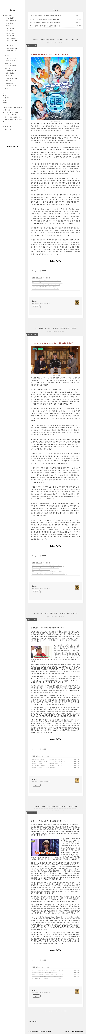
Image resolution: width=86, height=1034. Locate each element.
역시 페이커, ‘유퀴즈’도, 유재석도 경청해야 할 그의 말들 (44, 19)
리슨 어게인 (9, 35)
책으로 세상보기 (11, 78)
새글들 (6, 55)
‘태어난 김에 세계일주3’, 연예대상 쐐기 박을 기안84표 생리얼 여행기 (48, 574)
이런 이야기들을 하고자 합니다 (11, 117)
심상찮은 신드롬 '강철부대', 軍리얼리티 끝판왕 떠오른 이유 (46, 763)
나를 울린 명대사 (10, 58)
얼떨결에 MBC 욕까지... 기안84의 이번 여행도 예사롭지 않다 (46, 281)
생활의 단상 (9, 73)
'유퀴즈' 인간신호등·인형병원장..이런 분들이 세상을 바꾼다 (45, 22)
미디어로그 (6, 98)
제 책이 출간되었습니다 (9, 114)
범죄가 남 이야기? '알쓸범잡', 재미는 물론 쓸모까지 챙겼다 (46, 765)
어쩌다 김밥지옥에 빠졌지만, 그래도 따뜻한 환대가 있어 (45, 568)
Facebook (40, 1031)
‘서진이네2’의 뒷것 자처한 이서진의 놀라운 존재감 (44, 287)
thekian (12, 10)
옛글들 (7, 15)
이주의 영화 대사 (11, 48)
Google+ (49, 1031)
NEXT (65, 1011)
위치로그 (5, 100)
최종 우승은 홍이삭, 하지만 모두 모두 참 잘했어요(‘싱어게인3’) (47, 566)
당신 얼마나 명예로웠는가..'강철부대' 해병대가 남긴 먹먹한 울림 (47, 761)
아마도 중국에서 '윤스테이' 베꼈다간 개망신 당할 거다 (45, 767)
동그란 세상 (10, 28)
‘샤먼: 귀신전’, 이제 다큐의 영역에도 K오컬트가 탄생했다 (45, 289)
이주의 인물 (9, 45)
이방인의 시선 (7, 126)
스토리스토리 (10, 83)
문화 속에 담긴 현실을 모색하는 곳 (41, 303)
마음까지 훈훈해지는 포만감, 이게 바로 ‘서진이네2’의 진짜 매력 (47, 283)
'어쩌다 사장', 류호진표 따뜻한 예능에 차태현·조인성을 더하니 (47, 976)
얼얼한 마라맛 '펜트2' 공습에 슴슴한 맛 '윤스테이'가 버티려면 (46, 974)
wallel (81, 1031)
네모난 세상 (10, 18)
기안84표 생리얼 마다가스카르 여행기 (41, 570)
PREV (45, 1011)
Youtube (45, 1031)
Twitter (36, 1031)
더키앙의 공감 (7, 129)
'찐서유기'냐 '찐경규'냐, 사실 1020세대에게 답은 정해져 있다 (46, 970)
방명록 (5, 102)
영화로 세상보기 (11, 23)
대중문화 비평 (10, 33)
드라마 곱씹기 (11, 20)
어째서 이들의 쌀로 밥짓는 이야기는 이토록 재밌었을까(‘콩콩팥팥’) (48, 572)
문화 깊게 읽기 (10, 80)
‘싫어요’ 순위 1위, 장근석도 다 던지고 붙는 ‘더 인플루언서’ (46, 285)
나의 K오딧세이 (10, 70)
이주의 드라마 (10, 38)
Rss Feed (30, 1031)
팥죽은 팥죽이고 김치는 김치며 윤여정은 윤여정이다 (44, 972)
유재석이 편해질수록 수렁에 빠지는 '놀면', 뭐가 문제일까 (45, 26)
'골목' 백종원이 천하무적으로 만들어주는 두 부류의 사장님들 (46, 978)
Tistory (72, 1031)
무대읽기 (8, 75)
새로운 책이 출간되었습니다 (10, 112)
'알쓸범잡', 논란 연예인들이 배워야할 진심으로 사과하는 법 (46, 759)
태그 (4, 95)
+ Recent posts (32, 1021)
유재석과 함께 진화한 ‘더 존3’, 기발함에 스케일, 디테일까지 (45, 15)
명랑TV (9, 25)
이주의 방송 (9, 30)
